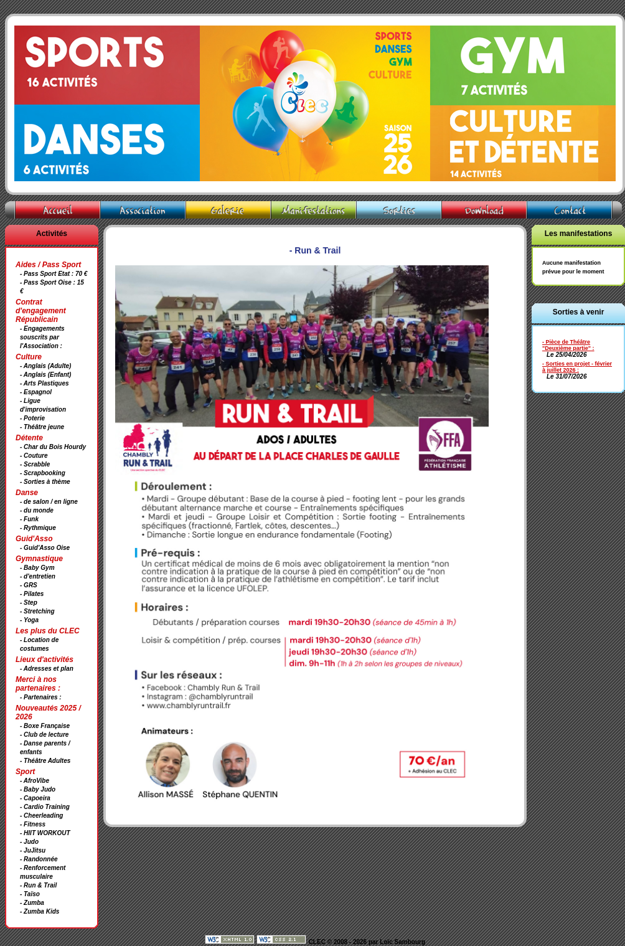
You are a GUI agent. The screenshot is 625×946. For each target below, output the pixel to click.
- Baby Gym (37, 567)
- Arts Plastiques (44, 383)
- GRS (28, 585)
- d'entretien (37, 576)
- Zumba (32, 902)
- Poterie (32, 418)
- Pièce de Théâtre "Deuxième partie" (566, 345)
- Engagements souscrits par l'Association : (42, 337)
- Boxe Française (45, 725)
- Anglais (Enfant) (45, 374)
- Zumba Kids (39, 911)
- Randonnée (39, 859)
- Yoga (29, 620)
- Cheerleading (41, 815)
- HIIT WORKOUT (45, 833)
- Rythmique (38, 527)
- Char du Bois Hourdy (53, 446)
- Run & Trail (38, 885)
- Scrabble (35, 464)
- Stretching (37, 611)
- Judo (29, 841)
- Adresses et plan (46, 668)
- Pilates (32, 593)
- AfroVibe (34, 780)
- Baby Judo (37, 789)
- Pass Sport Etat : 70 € (53, 273)
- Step (28, 602)
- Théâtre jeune (42, 426)
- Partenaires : (41, 697)
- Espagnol (36, 392)
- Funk (29, 519)
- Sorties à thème (45, 481)
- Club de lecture (44, 734)
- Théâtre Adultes (45, 760)
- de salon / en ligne (49, 501)
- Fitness (32, 824)
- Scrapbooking (42, 473)
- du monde (37, 510)
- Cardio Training (45, 806)
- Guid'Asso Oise (45, 547)
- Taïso (30, 894)
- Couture (33, 455)
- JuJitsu (32, 850)
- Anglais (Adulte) (45, 365)
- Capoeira (35, 798)
